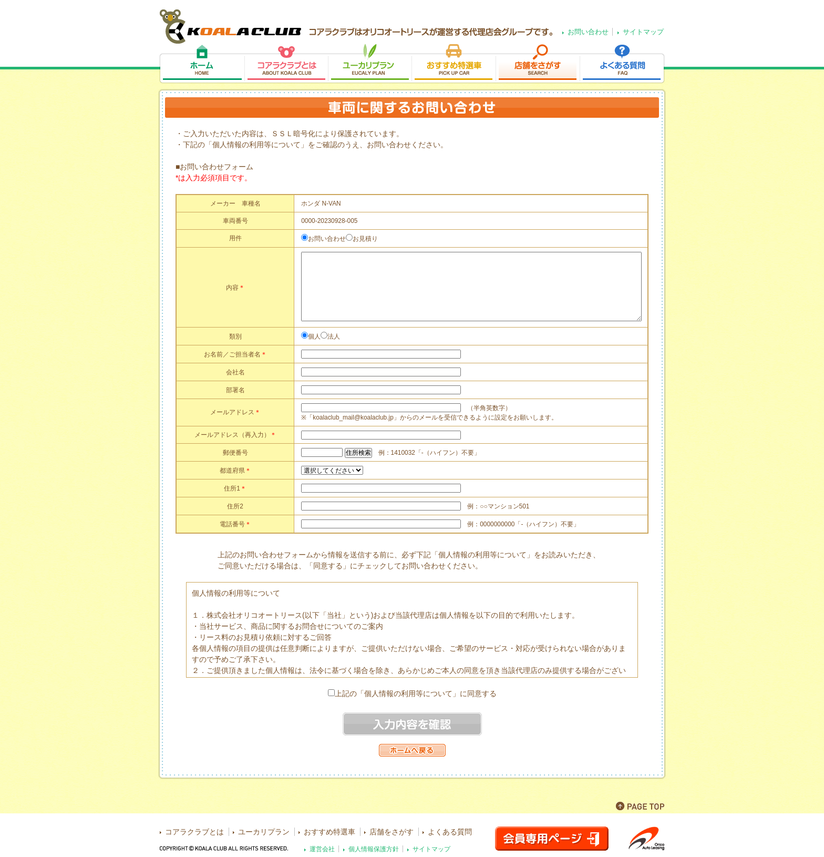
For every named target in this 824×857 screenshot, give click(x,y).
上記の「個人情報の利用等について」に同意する (416, 693)
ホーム (201, 64)
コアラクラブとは (286, 64)
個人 (314, 336)
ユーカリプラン (369, 64)
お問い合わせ (588, 32)
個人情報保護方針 (373, 848)
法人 (333, 336)
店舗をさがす (538, 64)
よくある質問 (622, 64)
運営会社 (322, 848)
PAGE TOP (640, 806)
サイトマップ (643, 32)
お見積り (365, 238)
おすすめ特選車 (453, 64)
